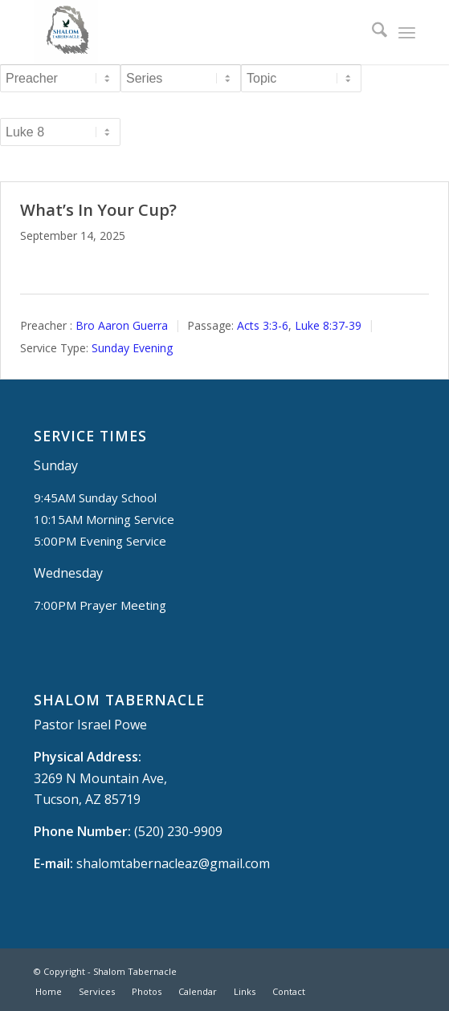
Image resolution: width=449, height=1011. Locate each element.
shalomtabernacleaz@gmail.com (173, 863)
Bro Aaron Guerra (122, 325)
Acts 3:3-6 (262, 325)
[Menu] (406, 32)
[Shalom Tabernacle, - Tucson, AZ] (186, 32)
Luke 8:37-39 (328, 325)
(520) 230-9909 (178, 831)
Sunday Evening (132, 347)
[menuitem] (371, 32)
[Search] (371, 32)
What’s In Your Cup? (98, 210)
